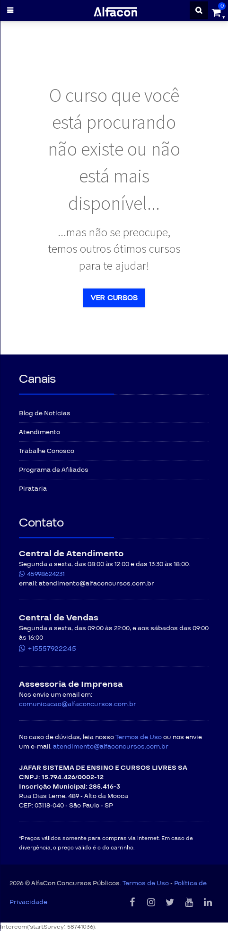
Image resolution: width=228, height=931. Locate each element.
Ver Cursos (114, 298)
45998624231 (46, 574)
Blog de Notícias (44, 413)
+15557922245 (52, 648)
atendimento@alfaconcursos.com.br (110, 746)
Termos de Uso (138, 737)
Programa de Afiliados (53, 470)
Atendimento (39, 432)
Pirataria (33, 489)
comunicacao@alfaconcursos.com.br (77, 704)
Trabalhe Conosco (46, 451)
